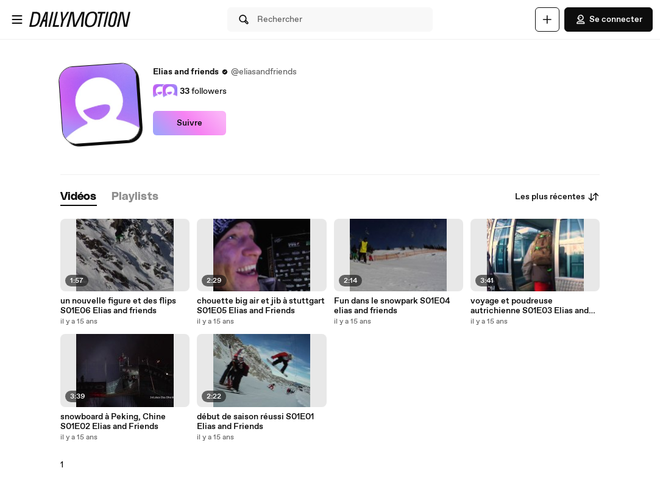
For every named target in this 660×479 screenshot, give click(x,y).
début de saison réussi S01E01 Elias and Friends (255, 421)
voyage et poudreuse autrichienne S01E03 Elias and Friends (529, 306)
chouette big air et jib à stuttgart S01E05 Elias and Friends (261, 306)
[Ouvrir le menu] (17, 19)
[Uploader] (547, 19)
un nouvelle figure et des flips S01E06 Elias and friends (118, 306)
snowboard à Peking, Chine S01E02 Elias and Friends (113, 421)
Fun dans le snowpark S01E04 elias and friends (392, 306)
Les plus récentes (557, 197)
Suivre (189, 123)
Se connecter (608, 19)
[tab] (78, 197)
